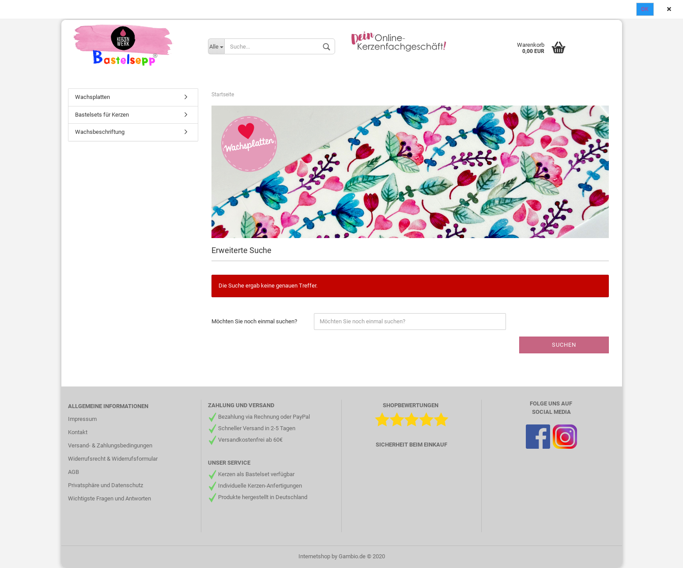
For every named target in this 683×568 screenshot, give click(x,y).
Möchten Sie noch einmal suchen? (254, 321)
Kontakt (77, 432)
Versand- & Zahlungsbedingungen (110, 445)
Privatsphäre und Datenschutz (105, 485)
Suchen (564, 344)
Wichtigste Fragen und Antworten (109, 498)
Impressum (82, 419)
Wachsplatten (92, 97)
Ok (645, 9)
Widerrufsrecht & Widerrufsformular (113, 458)
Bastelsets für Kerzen (102, 114)
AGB (73, 472)
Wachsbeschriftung (100, 132)
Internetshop (314, 556)
